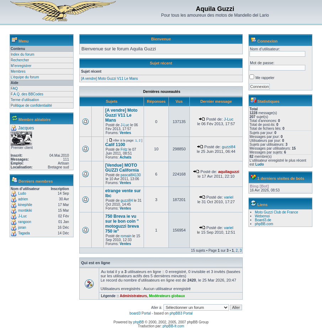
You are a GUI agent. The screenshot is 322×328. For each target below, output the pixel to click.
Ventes (125, 133)
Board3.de (263, 220)
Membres (18, 71)
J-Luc (22, 216)
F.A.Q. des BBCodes (27, 94)
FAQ (14, 88)
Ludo (22, 193)
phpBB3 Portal (181, 313)
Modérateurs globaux (167, 296)
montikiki (25, 210)
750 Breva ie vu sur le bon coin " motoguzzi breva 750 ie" (122, 224)
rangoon (24, 222)
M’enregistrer (21, 66)
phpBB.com (264, 224)
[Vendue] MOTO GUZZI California (122, 168)
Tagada (24, 233)
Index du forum (22, 54)
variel (228, 197)
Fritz (123, 149)
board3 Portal (140, 313)
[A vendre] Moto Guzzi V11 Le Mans (109, 78)
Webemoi (262, 216)
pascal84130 (130, 175)
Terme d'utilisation (25, 100)
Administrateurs (133, 296)
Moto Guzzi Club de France (276, 212)
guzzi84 (228, 147)
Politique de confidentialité (31, 105)
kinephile (25, 205)
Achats (125, 157)
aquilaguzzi (228, 171)
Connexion (267, 41)
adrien (23, 199)
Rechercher (20, 60)
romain (126, 236)
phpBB (138, 322)
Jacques (26, 128)
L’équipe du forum (25, 77)
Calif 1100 (115, 144)
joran (22, 227)
